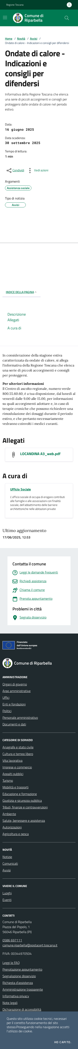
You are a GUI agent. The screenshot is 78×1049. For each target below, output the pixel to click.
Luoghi (7, 893)
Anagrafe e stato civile (17, 747)
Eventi (6, 899)
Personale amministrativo (20, 717)
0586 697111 (12, 940)
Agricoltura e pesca (15, 833)
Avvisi (33, 38)
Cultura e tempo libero (17, 753)
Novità (21, 38)
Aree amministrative (16, 690)
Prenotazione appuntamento (22, 969)
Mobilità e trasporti (15, 787)
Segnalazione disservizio (19, 976)
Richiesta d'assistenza (17, 982)
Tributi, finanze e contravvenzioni (25, 807)
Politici (6, 710)
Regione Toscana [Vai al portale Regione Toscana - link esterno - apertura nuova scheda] (15, 5)
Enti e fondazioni (14, 704)
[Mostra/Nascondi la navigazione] (4, 17)
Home (8, 38)
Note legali (9, 1002)
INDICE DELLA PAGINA (21, 292)
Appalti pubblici (12, 773)
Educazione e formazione (19, 793)
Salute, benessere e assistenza (23, 820)
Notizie (7, 856)
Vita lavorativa (12, 760)
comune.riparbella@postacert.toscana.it (29, 945)
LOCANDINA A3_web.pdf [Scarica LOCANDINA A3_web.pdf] (40, 453)
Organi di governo (14, 684)
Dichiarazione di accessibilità (21, 1009)
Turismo (7, 780)
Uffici (5, 697)
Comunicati (10, 863)
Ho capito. (62, 1042)
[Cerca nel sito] (67, 18)
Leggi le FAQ (11, 962)
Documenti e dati (14, 724)
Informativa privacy (15, 996)
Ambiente (9, 813)
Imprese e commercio (17, 767)
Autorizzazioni (12, 827)
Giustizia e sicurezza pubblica (22, 800)
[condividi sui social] (15, 170)
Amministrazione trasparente (22, 989)
